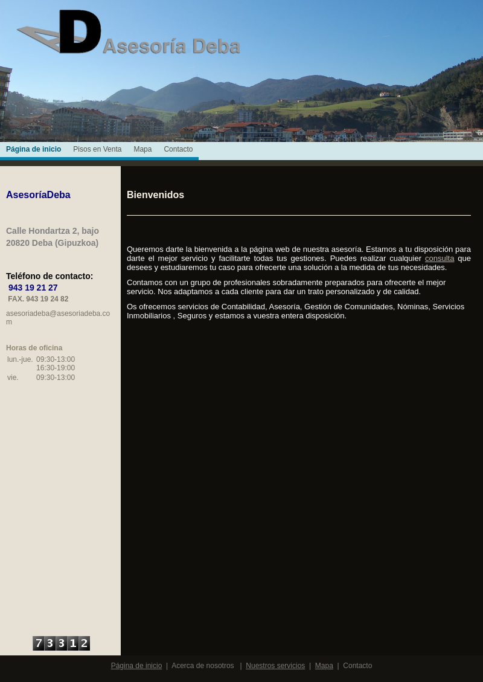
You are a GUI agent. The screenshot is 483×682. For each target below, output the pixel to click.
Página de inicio (33, 149)
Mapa (142, 149)
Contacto (178, 149)
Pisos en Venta (97, 149)
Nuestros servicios (275, 665)
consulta (439, 258)
